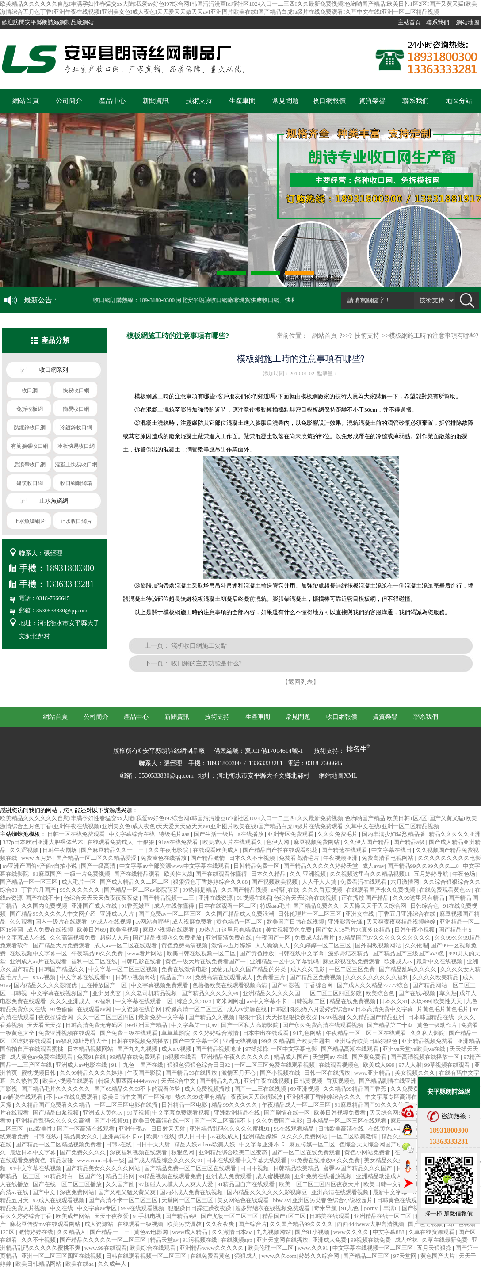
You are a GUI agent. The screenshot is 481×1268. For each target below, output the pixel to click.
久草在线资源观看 (432, 1232)
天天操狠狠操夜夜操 (292, 1017)
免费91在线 (92, 1057)
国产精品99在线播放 (191, 1072)
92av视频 (332, 1017)
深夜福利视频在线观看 (139, 1152)
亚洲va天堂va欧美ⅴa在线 (414, 1049)
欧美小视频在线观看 (68, 1080)
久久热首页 (25, 1080)
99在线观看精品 (294, 1128)
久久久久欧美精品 (436, 977)
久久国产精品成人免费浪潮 (240, 913)
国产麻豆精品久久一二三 (113, 850)
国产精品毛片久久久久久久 (56, 1088)
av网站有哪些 (152, 921)
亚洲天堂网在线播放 (282, 1240)
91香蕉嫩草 (136, 905)
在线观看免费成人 (110, 842)
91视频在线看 (254, 897)
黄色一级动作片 (437, 1025)
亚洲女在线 (360, 913)
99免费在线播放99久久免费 (326, 1160)
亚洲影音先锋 (346, 921)
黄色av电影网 (152, 1232)
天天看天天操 (45, 1025)
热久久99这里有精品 (201, 1096)
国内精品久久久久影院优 (46, 985)
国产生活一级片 (214, 834)
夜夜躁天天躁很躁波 (257, 1096)
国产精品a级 (409, 842)
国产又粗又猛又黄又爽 (127, 1192)
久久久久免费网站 (304, 1136)
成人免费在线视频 (50, 929)
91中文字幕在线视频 (36, 1168)
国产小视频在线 (281, 1072)
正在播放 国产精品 (365, 897)
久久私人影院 (428, 1033)
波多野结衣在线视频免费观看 (273, 1208)
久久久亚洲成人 (71, 1001)
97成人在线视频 (112, 921)
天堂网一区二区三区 (187, 1200)
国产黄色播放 (257, 953)
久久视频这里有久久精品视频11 (371, 874)
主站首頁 (409, 22)
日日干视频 (255, 1168)
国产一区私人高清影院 (250, 1025)
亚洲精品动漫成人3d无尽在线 (394, 1176)
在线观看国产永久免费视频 (381, 889)
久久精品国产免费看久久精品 (53, 1104)
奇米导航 (326, 1208)
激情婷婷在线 (36, 1232)
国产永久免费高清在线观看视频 (323, 1025)
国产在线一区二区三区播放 (68, 1184)
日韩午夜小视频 (415, 929)
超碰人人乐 (115, 937)
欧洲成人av (399, 961)
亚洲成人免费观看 (229, 1176)
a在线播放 (251, 834)
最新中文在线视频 (440, 961)
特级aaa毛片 (275, 905)
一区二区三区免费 (352, 969)
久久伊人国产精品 (367, 842)
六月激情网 (405, 881)
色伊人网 (278, 842)
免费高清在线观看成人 (224, 977)
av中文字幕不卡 (267, 1001)
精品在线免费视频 (353, 1001)
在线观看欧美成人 (216, 850)
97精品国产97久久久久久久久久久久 (385, 937)
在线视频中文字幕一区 (39, 953)
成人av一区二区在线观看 (126, 945)
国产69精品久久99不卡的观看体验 (138, 1088)
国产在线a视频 (417, 993)
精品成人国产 (291, 1057)
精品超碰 (62, 1160)
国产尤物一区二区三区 (230, 1216)
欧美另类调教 (185, 1224)
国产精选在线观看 (345, 850)
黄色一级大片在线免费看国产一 (206, 961)
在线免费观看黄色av (445, 889)
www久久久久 (351, 1232)
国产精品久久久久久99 (210, 993)
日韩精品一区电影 (185, 1104)
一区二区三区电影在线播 (126, 1104)
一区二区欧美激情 (354, 1136)
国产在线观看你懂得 (221, 874)
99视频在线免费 (371, 1240)
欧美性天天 (448, 1001)
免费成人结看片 (315, 937)
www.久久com (279, 1256)
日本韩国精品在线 (431, 1017)
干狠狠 (146, 842)
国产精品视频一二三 (168, 897)
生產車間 (242, 100)
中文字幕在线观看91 (86, 977)
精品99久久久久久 (235, 1104)
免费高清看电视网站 (388, 858)
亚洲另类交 (107, 993)
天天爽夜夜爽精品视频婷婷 (401, 921)
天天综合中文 (179, 1080)
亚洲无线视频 (241, 1041)
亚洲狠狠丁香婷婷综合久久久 (324, 1096)
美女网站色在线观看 (243, 1200)
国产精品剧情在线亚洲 (388, 1080)
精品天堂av (165, 1240)
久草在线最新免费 (445, 1240)
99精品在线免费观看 (136, 1057)
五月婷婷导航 (432, 874)
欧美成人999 (379, 1065)
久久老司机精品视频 (151, 993)
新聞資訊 (155, 100)
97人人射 (410, 1065)
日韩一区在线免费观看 (76, 834)
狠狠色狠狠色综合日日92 (199, 1065)
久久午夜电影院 (169, 850)
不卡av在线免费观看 (72, 1096)
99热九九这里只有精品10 (231, 929)
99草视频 (138, 1112)
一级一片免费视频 (87, 874)
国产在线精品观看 (137, 874)
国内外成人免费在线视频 (192, 1192)
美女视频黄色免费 (289, 929)
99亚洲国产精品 (147, 1025)
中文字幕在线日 (392, 850)
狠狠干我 (251, 1017)
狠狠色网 (183, 1152)
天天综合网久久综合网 (399, 1112)
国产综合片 (252, 1224)
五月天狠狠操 (435, 1248)
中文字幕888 (389, 1232)
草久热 (448, 993)
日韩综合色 (425, 905)
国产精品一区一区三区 (29, 881)
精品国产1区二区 (284, 1216)
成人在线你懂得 (174, 905)
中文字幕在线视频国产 (60, 993)
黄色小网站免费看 (368, 1152)
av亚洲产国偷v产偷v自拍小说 (41, 866)
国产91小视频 (313, 1232)
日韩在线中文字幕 (301, 953)
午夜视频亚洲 (341, 858)
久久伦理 (416, 945)
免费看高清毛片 (300, 858)
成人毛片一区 (79, 881)
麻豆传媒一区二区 (312, 1144)
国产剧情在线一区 (287, 1112)
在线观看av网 (95, 1009)
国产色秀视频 (426, 1224)
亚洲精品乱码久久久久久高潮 (53, 1120)
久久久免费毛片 (338, 834)
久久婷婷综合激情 (216, 1033)
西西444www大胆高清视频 (371, 1224)
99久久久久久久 (80, 889)
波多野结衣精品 (349, 953)
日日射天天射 (169, 1128)
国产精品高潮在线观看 (350, 1049)
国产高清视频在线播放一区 (425, 1057)
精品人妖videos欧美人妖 (205, 1144)
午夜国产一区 (274, 937)
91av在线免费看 (179, 842)
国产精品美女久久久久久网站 (103, 1168)
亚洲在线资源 (216, 897)
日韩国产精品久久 (62, 969)
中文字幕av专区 (97, 1208)
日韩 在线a (47, 1136)
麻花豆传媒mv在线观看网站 (46, 1224)
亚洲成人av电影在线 (82, 1065)
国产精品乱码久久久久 (408, 969)
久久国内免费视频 (45, 905)
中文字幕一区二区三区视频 (123, 969)
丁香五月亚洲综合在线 (407, 913)
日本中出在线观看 (266, 1033)
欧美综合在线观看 (153, 1248)
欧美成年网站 (74, 1216)
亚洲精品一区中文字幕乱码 (285, 961)
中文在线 (62, 1208)
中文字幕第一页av (194, 1025)
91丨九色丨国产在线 (137, 1065)
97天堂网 (405, 1256)
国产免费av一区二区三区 (170, 913)
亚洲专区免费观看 (291, 834)
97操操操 (256, 1049)
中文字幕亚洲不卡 (262, 1144)
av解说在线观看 (23, 1096)
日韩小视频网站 (136, 977)
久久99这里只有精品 (419, 897)
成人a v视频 (177, 1049)
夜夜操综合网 (56, 1017)
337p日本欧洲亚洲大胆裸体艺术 (43, 842)
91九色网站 (308, 1033)
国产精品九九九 (220, 1080)
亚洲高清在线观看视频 (340, 1192)
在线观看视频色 (339, 1065)
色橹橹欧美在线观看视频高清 (230, 985)
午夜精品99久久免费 (97, 953)
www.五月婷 (37, 858)
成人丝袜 (407, 1240)
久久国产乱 (121, 1184)
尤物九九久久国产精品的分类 (249, 969)
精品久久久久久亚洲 (455, 834)
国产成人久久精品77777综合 (373, 985)
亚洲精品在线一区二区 (383, 1216)
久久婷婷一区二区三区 (323, 945)
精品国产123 (176, 977)
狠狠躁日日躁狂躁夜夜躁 (200, 1208)
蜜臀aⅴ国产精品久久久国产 (358, 1168)
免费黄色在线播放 (164, 858)
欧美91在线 (160, 1136)
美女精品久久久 (384, 1160)
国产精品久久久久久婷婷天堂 (321, 866)
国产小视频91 (112, 1120)
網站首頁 (25, 100)
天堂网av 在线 (331, 1057)
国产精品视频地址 (219, 1049)
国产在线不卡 (43, 897)
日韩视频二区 (309, 1001)
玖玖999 (421, 1001)
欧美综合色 (381, 993)
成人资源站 (99, 1224)
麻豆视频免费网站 (317, 842)
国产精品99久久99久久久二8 (424, 866)
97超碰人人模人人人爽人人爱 (176, 1184)
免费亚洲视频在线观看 (67, 1033)
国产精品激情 (208, 858)
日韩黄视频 (309, 1080)
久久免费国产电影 (279, 1120)
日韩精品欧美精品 (297, 1168)
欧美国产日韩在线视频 (296, 921)
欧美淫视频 (125, 929)
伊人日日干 (193, 1136)
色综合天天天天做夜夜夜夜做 (102, 897)
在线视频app (237, 1240)
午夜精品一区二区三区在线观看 (367, 1033)
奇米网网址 (230, 1001)
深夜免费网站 (77, 1192)
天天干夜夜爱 (112, 1216)
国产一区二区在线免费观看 (306, 1152)
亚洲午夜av (133, 1128)
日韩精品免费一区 (257, 866)
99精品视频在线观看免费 (170, 1176)
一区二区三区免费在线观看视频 (275, 1065)
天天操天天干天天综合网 (375, 905)
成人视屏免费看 (193, 921)
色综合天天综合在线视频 (306, 897)
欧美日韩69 (92, 929)
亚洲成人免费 (330, 1240)
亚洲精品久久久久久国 (272, 993)
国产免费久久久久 (83, 1152)
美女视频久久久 (415, 1072)
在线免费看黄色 (211, 1256)
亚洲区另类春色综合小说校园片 (333, 1200)
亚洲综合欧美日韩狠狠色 (366, 1041)
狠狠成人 (246, 1256)
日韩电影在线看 (142, 961)
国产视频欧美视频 (275, 881)
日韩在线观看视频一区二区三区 (146, 1256)
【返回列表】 (300, 682)
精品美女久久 (81, 1136)
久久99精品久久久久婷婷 (92, 1072)
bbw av (281, 1200)
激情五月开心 (239, 1072)
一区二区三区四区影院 (333, 993)
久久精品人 (72, 1232)
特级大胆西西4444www (128, 1080)
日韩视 (19, 993)
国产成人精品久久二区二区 (135, 881)
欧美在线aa (80, 1263)
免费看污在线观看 (364, 881)
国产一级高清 (99, 866)
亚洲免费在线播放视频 (323, 1176)
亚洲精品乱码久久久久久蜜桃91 (230, 1128)
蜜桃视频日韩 (39, 1072)
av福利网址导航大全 (82, 1041)
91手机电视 (148, 1216)
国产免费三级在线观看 (129, 1033)
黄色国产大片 (438, 1256)
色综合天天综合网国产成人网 (377, 1144)
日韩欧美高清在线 (341, 1128)
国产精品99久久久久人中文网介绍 (53, 913)
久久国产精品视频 (244, 889)
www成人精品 (190, 1232)
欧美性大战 (178, 874)
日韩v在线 (119, 1144)
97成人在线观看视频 (59, 1200)
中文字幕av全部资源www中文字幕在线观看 (175, 866)
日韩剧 (279, 1009)
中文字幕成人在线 (23, 937)
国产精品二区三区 (366, 1256)
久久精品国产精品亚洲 (376, 1017)
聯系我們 (437, 22)
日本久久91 (393, 1001)
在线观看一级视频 (140, 1224)
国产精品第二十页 (390, 1025)
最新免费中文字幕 (162, 1017)
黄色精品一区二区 (239, 921)
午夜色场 (463, 874)
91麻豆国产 (47, 874)
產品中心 (112, 100)
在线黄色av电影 (389, 1128)
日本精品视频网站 (91, 1049)
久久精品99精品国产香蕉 (355, 1088)
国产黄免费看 (370, 1057)
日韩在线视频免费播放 (140, 1041)
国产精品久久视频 (212, 1017)
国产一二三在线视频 (260, 1088)
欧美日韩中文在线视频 (392, 1184)
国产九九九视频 (138, 1049)
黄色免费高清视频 (185, 945)
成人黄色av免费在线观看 (42, 1057)
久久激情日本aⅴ (233, 1232)
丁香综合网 (319, 985)
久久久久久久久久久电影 (449, 858)
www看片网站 (145, 953)
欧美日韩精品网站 (39, 1263)
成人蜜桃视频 (274, 1176)
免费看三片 (271, 977)
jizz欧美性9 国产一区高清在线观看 (71, 1128)
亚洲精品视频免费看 (427, 1041)
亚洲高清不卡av (123, 1136)
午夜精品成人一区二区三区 (297, 1104)
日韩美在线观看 (330, 1216)
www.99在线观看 (105, 1248)
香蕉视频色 (341, 1080)
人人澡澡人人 (273, 945)
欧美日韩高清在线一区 (162, 1120)
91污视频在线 (200, 1240)
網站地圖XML (338, 775)
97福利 (103, 1001)
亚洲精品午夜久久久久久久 (236, 1057)
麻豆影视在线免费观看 (352, 961)
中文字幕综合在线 (132, 834)
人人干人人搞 (320, 881)
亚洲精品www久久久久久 (212, 1248)
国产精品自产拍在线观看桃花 (281, 850)
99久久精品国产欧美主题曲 (296, 1041)
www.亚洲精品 (373, 1072)
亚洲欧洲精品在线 (237, 1112)
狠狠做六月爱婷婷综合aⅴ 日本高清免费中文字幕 (352, 1009)
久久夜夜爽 (221, 1224)
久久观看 (21, 921)
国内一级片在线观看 (61, 921)
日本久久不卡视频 (252, 858)
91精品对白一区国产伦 (73, 1176)
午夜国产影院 (145, 1072)
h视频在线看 (182, 1057)
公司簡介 (69, 100)
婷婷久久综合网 (319, 1256)
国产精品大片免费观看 (62, 945)
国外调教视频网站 (378, 945)
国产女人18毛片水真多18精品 (354, 929)
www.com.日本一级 (101, 1160)
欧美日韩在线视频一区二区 (202, 953)
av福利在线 (285, 889)
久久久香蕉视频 (323, 889)
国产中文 (44, 1192)
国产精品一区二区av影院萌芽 (142, 889)
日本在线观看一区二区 (228, 905)
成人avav (373, 866)
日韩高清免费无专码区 (94, 1025)
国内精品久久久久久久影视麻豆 (268, 1192)
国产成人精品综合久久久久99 (165, 1160)
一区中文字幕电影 (294, 1049)
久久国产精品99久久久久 (302, 1224)
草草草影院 (175, 1033)
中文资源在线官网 (139, 1009)
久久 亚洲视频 (308, 874)
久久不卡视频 (39, 1240)
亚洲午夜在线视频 (267, 1080)
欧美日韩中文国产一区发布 (137, 1096)
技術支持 (199, 100)
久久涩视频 (25, 850)
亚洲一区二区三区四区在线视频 (62, 1256)
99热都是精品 (200, 889)
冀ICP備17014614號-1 (274, 751)
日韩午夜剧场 (60, 850)
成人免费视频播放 (208, 1088)
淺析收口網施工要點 (199, 645)
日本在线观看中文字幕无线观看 (247, 1160)
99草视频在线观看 (447, 1065)
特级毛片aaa (175, 834)
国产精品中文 (456, 929)
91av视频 (45, 977)
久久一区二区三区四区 (106, 1017)
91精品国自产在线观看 (246, 1184)
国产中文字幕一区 (196, 1041)
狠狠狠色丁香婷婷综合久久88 (211, 881)
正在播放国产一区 (104, 985)
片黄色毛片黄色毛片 (443, 1009)
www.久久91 (314, 1248)
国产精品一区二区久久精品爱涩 (97, 858)
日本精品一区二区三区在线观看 (347, 1120)
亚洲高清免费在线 (229, 937)
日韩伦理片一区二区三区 (310, 913)
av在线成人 (225, 1136)
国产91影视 (286, 985)
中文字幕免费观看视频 (181, 1112)
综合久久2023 (195, 1001)
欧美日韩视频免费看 (340, 1112)
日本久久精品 (269, 874)
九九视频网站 (274, 1232)
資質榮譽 (372, 100)
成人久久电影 (308, 969)
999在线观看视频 (143, 1208)
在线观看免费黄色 (23, 1160)
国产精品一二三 (110, 1232)
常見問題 (285, 100)
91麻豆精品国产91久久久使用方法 (378, 1104)
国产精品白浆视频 (56, 1112)
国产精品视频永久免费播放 (168, 937)
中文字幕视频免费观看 (160, 985)
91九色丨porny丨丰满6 (370, 1208)
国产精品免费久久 (316, 905)
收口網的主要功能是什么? (206, 663)
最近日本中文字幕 (33, 1152)
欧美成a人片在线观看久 (233, 842)
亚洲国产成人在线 (94, 905)
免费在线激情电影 (185, 969)
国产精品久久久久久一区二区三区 (103, 1240)
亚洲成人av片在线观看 (39, 961)
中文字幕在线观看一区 (144, 1001)
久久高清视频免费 (73, 937)
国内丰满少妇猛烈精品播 (394, 834)
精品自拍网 (121, 1176)
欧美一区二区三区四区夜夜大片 (320, 1184)
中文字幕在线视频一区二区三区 (373, 1248)
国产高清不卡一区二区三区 (123, 1200)
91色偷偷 (62, 1009)
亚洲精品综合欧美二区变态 (234, 1152)
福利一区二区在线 (94, 961)
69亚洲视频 (305, 1088)
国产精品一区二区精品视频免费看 (59, 1144)
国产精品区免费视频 (316, 977)
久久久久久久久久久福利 (377, 977)
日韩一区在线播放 (327, 1072)
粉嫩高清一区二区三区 (194, 1009)
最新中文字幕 (390, 1192)
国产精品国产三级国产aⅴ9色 (409, 953)
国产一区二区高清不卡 (223, 1120)
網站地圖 (467, 22)
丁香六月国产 (39, 889)
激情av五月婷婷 (232, 945)
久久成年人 (113, 1263)
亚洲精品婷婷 (261, 1136)
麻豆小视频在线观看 (168, 929)
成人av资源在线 (247, 1009)
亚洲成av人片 (118, 913)
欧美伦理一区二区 (271, 1248)
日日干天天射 (154, 1144)
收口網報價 (329, 100)
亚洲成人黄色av (103, 1112)
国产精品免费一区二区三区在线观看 (190, 1168)
